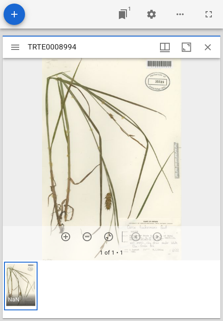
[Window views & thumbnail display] (165, 47)
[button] (20, 286)
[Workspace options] (180, 14)
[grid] (111, 289)
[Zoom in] (65, 236)
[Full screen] (208, 14)
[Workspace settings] (151, 14)
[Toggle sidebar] (15, 47)
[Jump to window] (123, 14)
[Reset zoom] (108, 236)
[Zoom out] (87, 236)
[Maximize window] (186, 47)
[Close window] (208, 47)
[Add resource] (14, 14)
